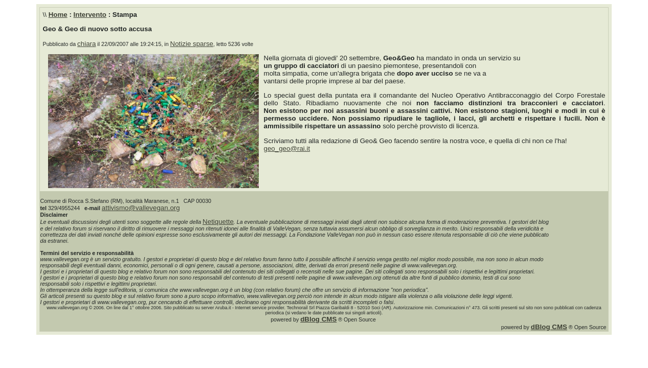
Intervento (90, 14)
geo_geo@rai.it (287, 148)
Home (58, 14)
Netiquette (218, 221)
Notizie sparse (191, 44)
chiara (86, 44)
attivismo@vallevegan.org (141, 208)
